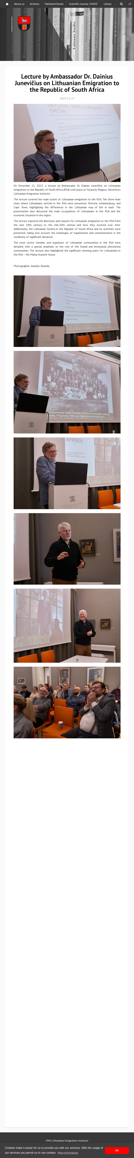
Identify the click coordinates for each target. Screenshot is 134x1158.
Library (107, 4)
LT (129, 4)
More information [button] (68, 1152)
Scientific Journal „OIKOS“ (83, 4)
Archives (34, 4)
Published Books (54, 4)
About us (19, 4)
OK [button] (117, 1150)
